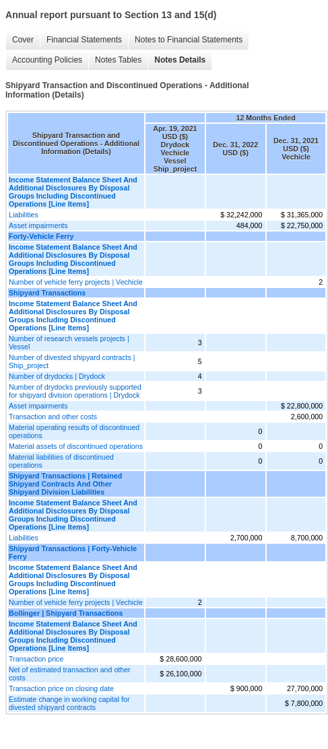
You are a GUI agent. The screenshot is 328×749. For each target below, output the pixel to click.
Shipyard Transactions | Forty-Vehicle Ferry (73, 552)
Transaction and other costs (53, 417)
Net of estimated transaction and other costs (70, 674)
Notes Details (179, 60)
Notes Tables (118, 60)
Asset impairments (38, 225)
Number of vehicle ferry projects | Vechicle (76, 282)
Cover (23, 39)
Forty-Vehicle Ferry (41, 236)
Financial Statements (84, 39)
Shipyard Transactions (47, 293)
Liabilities (23, 215)
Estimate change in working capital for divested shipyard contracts (69, 703)
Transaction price (36, 659)
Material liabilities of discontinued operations (61, 461)
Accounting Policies (47, 60)
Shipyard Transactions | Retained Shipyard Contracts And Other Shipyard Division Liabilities (65, 484)
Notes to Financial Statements (188, 39)
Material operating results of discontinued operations (74, 431)
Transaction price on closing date (61, 688)
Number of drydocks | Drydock (57, 376)
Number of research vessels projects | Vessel (69, 342)
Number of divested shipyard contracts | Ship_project (72, 361)
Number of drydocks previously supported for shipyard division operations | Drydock (75, 391)
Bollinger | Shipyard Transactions (66, 613)
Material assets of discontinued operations (76, 446)
